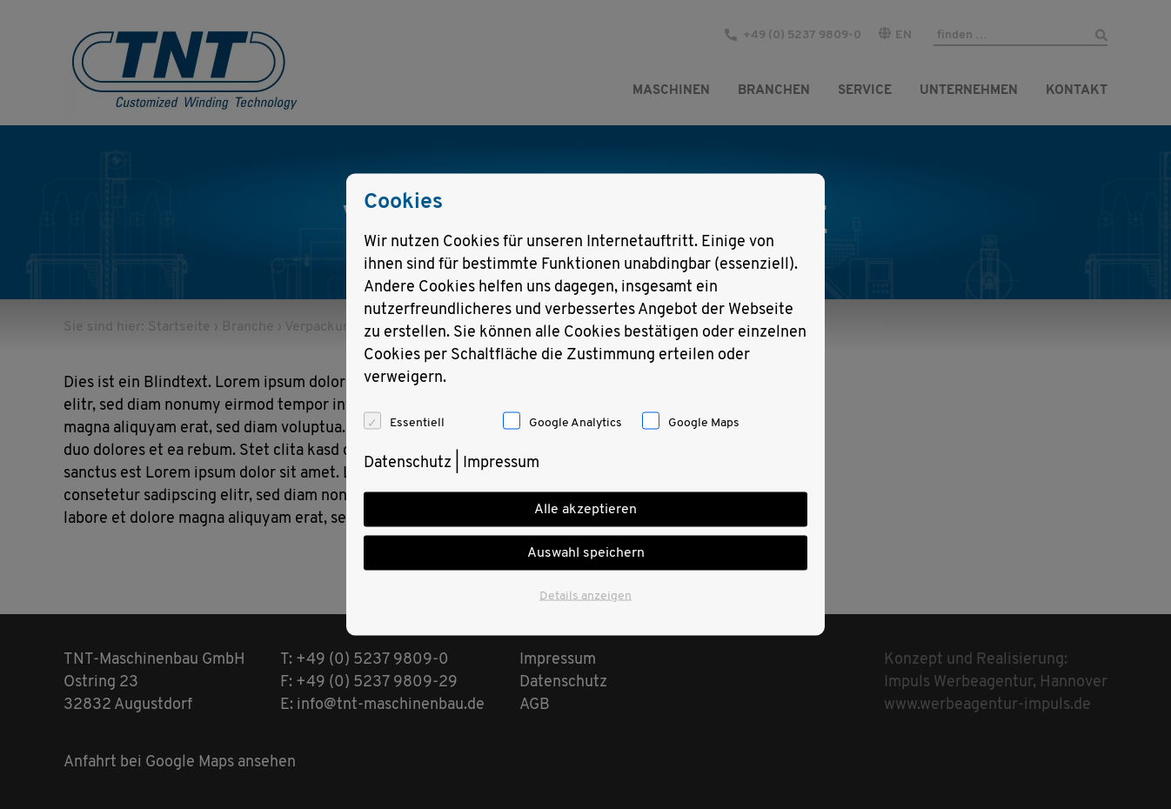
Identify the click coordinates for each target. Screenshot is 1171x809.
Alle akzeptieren (585, 510)
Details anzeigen (585, 596)
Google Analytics (575, 423)
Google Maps (703, 423)
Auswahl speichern (586, 553)
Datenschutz (408, 463)
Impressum (501, 463)
